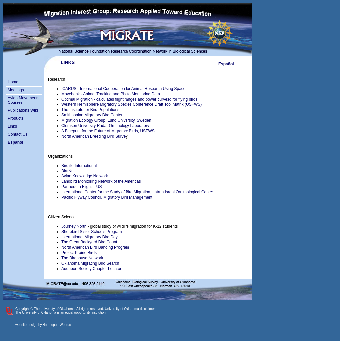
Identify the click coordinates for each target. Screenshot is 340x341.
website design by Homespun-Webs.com (45, 325)
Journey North (73, 226)
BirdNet (68, 171)
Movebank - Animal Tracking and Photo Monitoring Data (110, 94)
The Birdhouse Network (82, 258)
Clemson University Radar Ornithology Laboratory (105, 125)
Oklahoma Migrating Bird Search (90, 263)
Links (12, 126)
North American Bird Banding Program (95, 247)
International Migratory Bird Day (89, 237)
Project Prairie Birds (79, 252)
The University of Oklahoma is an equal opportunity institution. (61, 312)
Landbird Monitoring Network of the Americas (101, 181)
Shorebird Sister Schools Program (91, 231)
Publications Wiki (23, 110)
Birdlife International (79, 165)
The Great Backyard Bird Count (89, 242)
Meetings (16, 90)
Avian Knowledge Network (84, 176)
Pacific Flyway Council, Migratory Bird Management (106, 197)
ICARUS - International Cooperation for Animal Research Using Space (123, 88)
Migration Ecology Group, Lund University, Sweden (106, 120)
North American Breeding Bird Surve (93, 136)
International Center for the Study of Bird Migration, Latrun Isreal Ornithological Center (137, 192)
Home (13, 82)
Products (15, 118)
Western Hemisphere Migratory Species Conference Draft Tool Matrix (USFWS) (131, 104)
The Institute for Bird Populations (90, 109)
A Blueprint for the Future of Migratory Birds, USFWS (108, 131)
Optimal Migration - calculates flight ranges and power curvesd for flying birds (129, 99)
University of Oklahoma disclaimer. (130, 309)
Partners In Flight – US (81, 186)
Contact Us (17, 134)
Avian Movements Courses (23, 100)
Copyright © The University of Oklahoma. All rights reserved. (59, 309)
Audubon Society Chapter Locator (91, 268)
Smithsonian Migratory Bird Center (91, 115)
